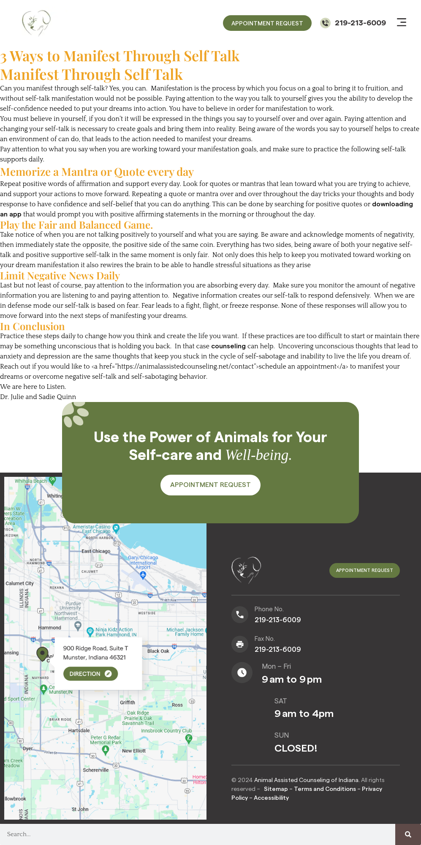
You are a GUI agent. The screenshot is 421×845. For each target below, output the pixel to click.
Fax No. (265, 639)
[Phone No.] (239, 615)
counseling (228, 346)
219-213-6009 (360, 23)
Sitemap (276, 789)
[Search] (408, 834)
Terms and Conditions (325, 789)
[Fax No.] (239, 644)
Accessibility (271, 798)
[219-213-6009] (325, 23)
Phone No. (269, 610)
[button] (401, 23)
